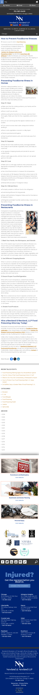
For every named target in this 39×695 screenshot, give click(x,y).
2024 (3, 420)
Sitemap (23, 685)
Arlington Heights (27, 594)
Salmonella (5, 407)
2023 (3, 422)
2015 (3, 444)
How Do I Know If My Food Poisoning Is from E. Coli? (18, 375)
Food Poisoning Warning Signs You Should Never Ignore (19, 372)
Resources (14, 683)
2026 (3, 414)
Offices (32, 5)
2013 (3, 450)
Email (19, 5)
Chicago (4, 594)
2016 (3, 442)
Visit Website (19, 477)
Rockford (24, 631)
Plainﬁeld (4, 631)
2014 (3, 447)
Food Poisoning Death (9, 402)
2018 (3, 436)
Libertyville (5, 605)
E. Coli (4, 394)
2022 (3, 425)
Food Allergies (6, 397)
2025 (3, 417)
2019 (3, 433)
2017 (3, 439)
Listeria (4, 404)
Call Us (6, 5)
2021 (3, 428)
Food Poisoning (21, 42)
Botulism (5, 392)
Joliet (23, 618)
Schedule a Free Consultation (19, 586)
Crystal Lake (5, 618)
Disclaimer (16, 685)
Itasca (23, 605)
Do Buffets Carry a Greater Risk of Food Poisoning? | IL (18, 384)
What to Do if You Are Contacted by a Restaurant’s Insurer (19, 377)
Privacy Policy (23, 683)
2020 (3, 431)
